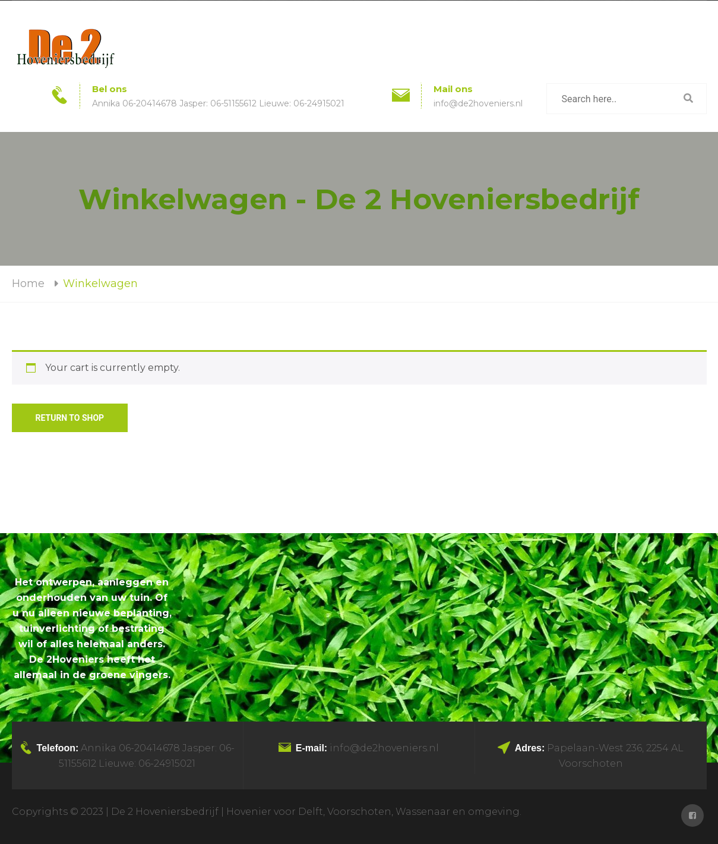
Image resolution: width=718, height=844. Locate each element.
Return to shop (70, 418)
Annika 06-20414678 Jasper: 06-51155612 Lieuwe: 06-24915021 (218, 103)
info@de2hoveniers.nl (478, 103)
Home (28, 283)
